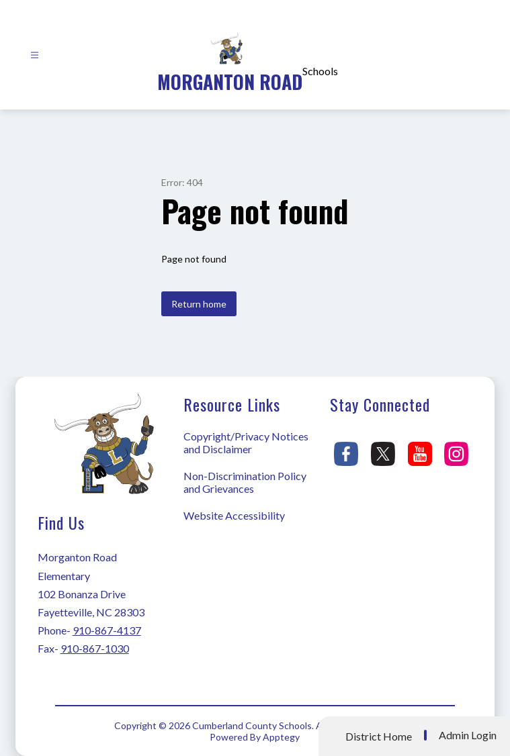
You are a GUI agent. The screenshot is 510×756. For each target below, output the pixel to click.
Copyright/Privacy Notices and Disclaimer (245, 442)
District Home (378, 736)
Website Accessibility (234, 515)
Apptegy (281, 737)
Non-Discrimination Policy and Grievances (244, 482)
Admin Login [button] (468, 735)
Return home (198, 304)
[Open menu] (34, 55)
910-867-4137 (107, 630)
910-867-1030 (94, 648)
